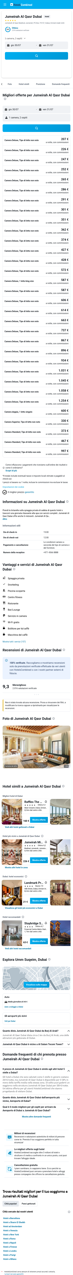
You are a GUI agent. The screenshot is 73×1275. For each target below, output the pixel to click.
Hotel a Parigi (9, 1255)
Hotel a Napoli (9, 1243)
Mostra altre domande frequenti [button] (36, 1116)
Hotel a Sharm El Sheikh (14, 1222)
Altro (5, 519)
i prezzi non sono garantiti (14, 1274)
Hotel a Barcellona (11, 1218)
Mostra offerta (39, 820)
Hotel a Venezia (10, 1230)
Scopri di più (11, 470)
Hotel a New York (11, 1234)
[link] (20, 827)
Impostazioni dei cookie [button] (13, 487)
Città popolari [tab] (10, 1204)
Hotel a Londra (10, 1251)
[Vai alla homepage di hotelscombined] (21, 4)
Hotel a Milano (9, 1259)
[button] (5, 4)
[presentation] (5, 99)
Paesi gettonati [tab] (29, 1204)
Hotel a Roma (9, 1239)
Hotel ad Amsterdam (12, 1226)
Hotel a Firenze (10, 1247)
